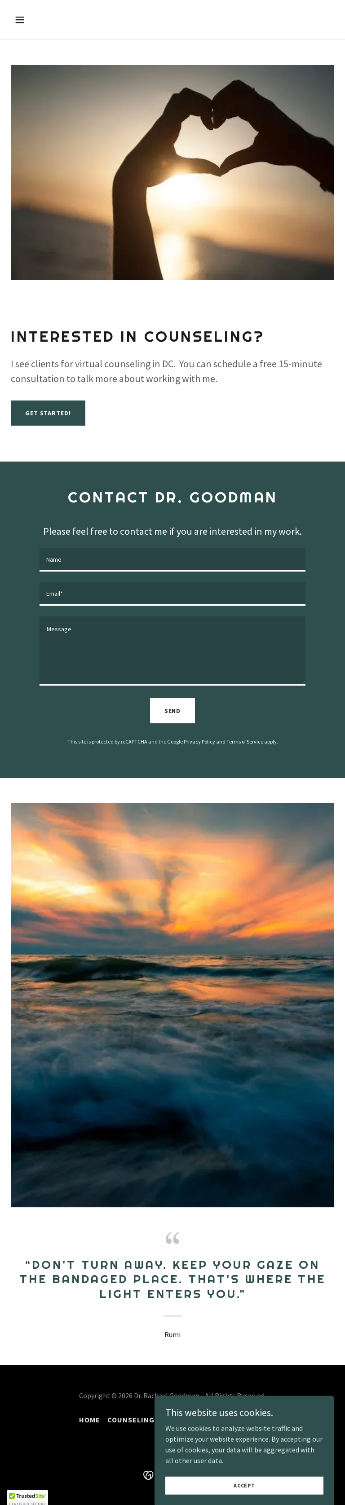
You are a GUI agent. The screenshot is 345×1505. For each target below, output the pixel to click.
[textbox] (172, 560)
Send (172, 711)
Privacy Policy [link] (199, 741)
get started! (48, 413)
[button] (48, 20)
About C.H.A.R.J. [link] (193, 1419)
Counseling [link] (131, 1419)
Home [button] (89, 1419)
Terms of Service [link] (244, 741)
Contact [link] (249, 1419)
